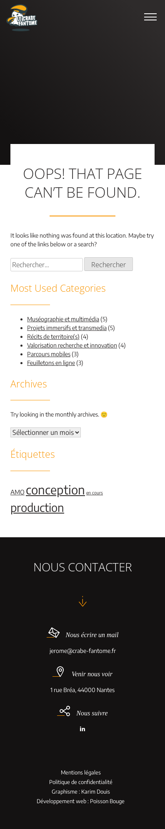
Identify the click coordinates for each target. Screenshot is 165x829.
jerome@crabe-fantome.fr (83, 650)
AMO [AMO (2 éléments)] (17, 492)
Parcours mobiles (48, 353)
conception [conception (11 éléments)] (55, 489)
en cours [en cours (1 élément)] (94, 492)
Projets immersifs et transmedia (67, 327)
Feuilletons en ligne (51, 362)
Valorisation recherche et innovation (72, 345)
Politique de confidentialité (80, 782)
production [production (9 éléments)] (37, 507)
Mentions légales (81, 772)
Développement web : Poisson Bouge (81, 801)
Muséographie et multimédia (63, 319)
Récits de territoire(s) (53, 336)
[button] (150, 16)
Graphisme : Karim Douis (81, 791)
